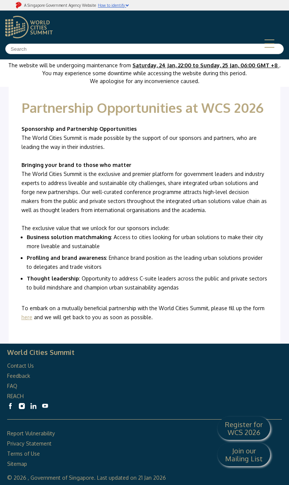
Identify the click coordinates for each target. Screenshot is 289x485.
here (26, 317)
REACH (15, 396)
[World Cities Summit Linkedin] (33, 406)
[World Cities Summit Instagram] (22, 406)
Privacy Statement (29, 443)
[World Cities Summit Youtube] (45, 406)
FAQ (13, 386)
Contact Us (20, 365)
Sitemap (17, 464)
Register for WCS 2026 (244, 428)
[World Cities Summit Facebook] (10, 406)
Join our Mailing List (244, 454)
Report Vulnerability (31, 433)
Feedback (18, 376)
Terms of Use (23, 453)
